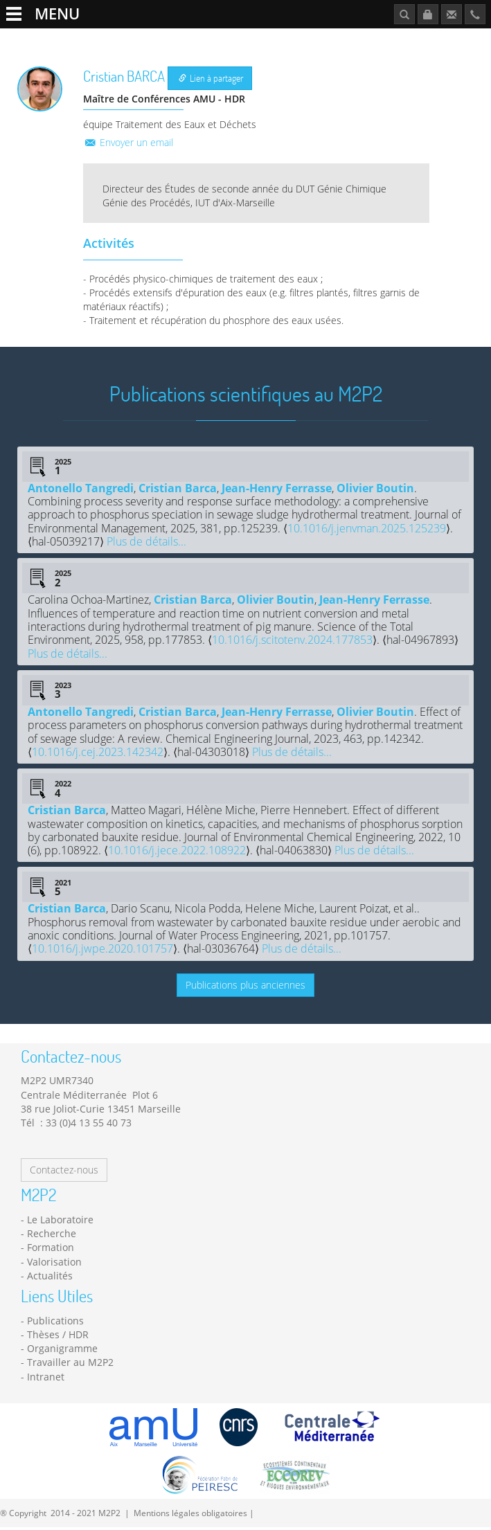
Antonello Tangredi (81, 490)
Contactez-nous (64, 1172)
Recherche (116, 39)
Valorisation (54, 1263)
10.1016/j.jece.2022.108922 (177, 853)
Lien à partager (211, 80)
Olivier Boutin (375, 490)
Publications (443, 39)
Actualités (291, 39)
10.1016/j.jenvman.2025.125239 (366, 530)
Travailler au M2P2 (365, 39)
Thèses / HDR (58, 1336)
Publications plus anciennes (245, 986)
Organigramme (62, 1351)
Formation (236, 39)
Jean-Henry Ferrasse (277, 490)
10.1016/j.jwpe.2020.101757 (102, 951)
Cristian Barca (178, 490)
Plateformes (176, 39)
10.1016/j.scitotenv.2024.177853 (292, 642)
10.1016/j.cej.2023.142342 (97, 754)
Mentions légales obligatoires (190, 1514)
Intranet (45, 1378)
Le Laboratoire (52, 39)
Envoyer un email (128, 144)
